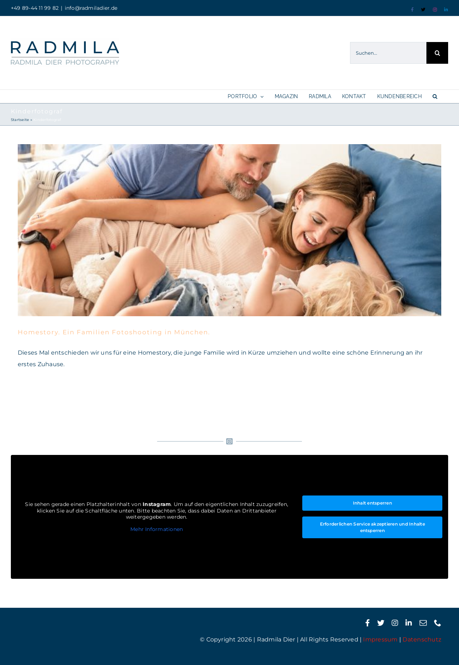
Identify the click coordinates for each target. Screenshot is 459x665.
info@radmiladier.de (91, 8)
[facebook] (367, 623)
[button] (435, 96)
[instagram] (395, 623)
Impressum (380, 639)
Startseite (20, 119)
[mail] (423, 623)
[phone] (437, 623)
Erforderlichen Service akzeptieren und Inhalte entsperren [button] (372, 527)
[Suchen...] (388, 53)
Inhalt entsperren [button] (372, 503)
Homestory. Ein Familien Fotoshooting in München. (114, 332)
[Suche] (437, 53)
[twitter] (380, 623)
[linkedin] (408, 623)
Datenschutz (422, 639)
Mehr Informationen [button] (156, 529)
